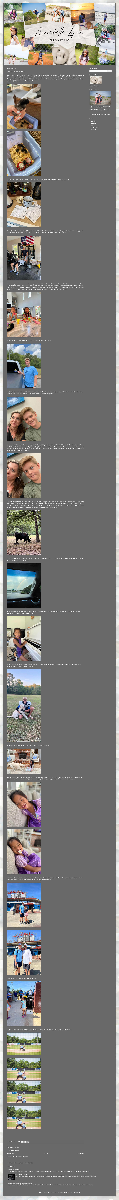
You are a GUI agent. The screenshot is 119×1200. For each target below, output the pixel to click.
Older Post (81, 1153)
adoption (93, 121)
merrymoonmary (62, 1192)
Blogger (77, 1192)
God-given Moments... (21, 1174)
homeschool (94, 127)
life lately (93, 129)
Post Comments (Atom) (21, 1156)
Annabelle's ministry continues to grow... (20, 1183)
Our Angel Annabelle (14, 1169)
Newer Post (10, 1153)
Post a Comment (14, 1150)
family (92, 125)
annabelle (93, 123)
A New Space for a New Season (99, 115)
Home (46, 1153)
